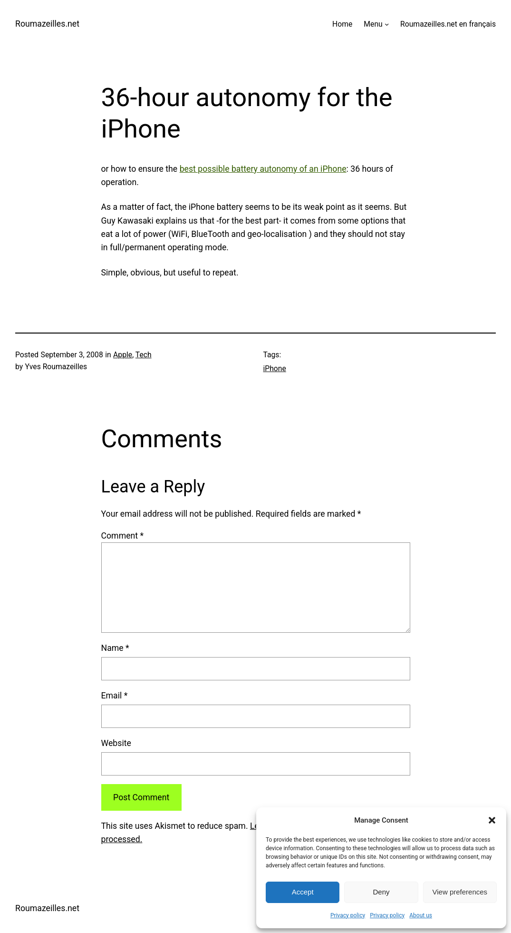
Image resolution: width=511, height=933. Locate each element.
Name (115, 648)
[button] (492, 820)
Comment (122, 535)
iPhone (274, 368)
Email (114, 695)
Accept (303, 892)
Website (116, 743)
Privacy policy (347, 915)
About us (420, 915)
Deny (381, 892)
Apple (122, 354)
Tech (143, 354)
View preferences (460, 892)
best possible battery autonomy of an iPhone (263, 169)
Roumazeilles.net (47, 24)
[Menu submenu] (387, 24)
